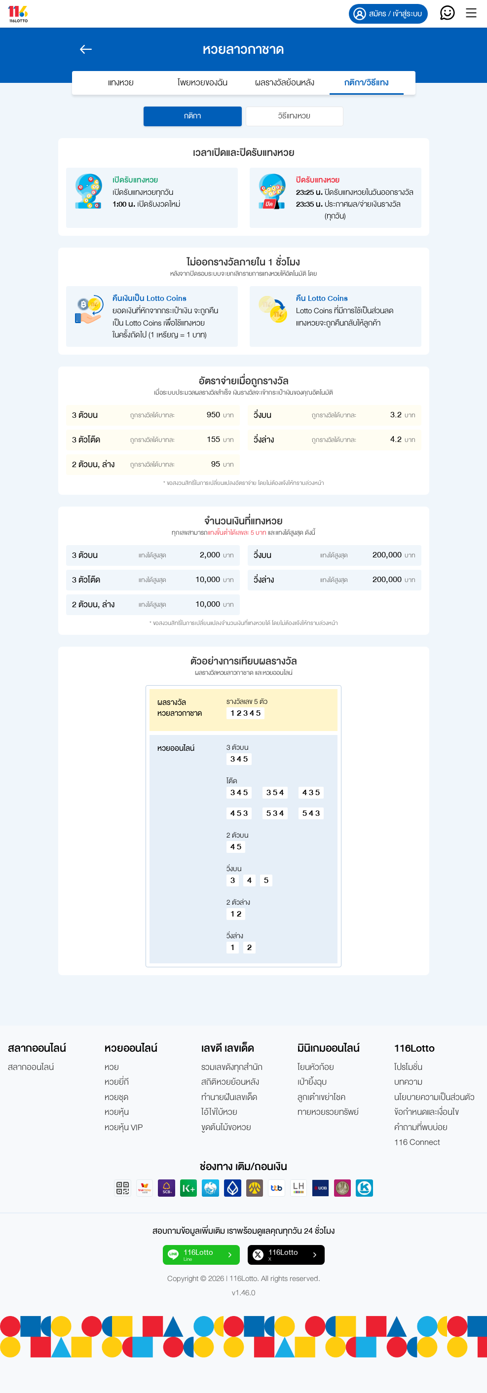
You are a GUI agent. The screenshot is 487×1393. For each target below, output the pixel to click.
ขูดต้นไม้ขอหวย (226, 1127)
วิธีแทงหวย (295, 116)
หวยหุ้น (117, 1112)
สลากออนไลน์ (31, 1067)
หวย (112, 1067)
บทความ (408, 1082)
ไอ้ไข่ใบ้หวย (219, 1112)
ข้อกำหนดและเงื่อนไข (426, 1112)
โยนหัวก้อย (316, 1067)
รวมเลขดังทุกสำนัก (231, 1067)
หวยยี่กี (117, 1082)
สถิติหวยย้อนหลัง (230, 1082)
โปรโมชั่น (408, 1067)
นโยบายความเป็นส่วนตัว (434, 1097)
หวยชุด (116, 1097)
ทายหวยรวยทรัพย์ (328, 1112)
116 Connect (417, 1142)
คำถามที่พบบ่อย (421, 1127)
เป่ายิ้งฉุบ (312, 1082)
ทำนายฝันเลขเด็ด (229, 1097)
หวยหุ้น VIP (124, 1127)
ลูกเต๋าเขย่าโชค (321, 1097)
